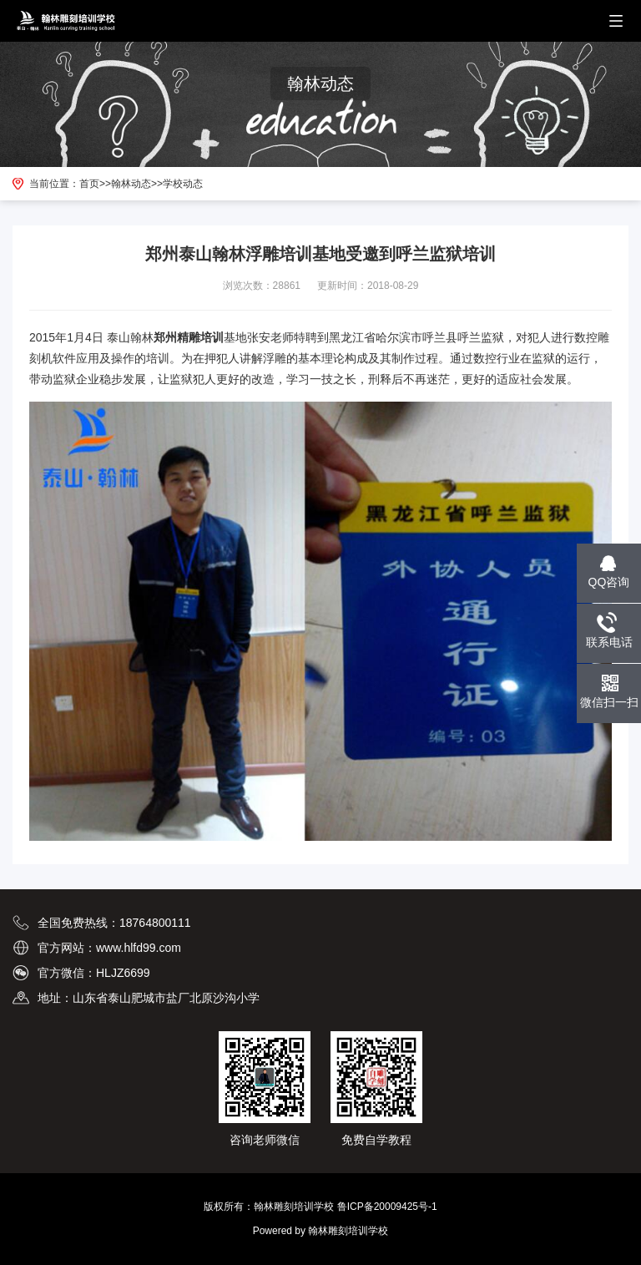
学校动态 (183, 184)
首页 (89, 184)
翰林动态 (131, 184)
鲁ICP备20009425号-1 (387, 1206)
